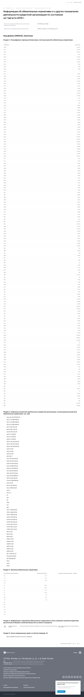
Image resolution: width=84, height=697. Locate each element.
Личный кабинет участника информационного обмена (17, 667)
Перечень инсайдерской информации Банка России (16, 671)
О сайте (5, 685)
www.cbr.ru (65, 686)
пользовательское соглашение (64, 687)
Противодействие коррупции (10, 687)
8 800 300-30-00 (7, 662)
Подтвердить (61, 691)
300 (4, 661)
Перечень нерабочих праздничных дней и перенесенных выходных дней (21, 677)
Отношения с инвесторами (10, 669)
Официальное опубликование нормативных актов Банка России (19, 673)
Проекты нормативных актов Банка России (14, 675)
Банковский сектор (10, 8)
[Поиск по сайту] (77, 2)
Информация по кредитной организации (42, 8)
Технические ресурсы (29, 687)
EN (70, 2)
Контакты (26, 685)
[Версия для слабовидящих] (67, 2)
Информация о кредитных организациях (24, 8)
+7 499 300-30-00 (7, 664)
